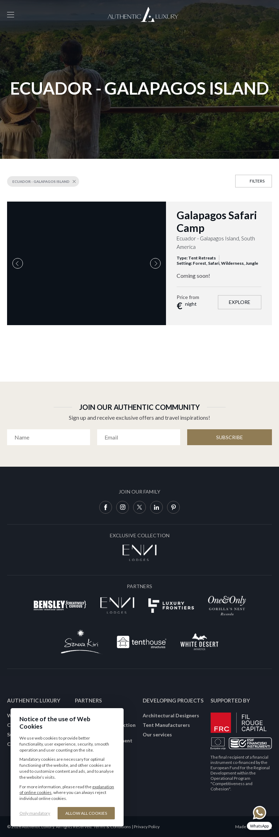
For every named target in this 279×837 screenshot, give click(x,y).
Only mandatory (34, 813)
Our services (157, 734)
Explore (239, 302)
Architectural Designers (171, 715)
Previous (17, 263)
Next (155, 263)
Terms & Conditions (112, 826)
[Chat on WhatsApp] (259, 818)
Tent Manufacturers (166, 725)
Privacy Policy (147, 826)
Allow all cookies (86, 813)
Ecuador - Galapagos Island (41, 181)
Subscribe (229, 437)
